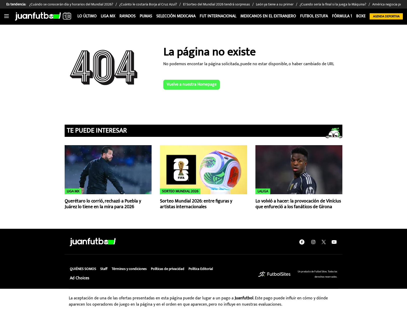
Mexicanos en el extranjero (268, 16)
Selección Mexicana (175, 16)
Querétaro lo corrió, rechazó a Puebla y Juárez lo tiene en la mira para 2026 (103, 204)
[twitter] (324, 242)
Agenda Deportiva (386, 16)
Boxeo (362, 16)
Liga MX (108, 16)
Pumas (146, 16)
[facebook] (302, 242)
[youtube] (334, 242)
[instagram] (313, 242)
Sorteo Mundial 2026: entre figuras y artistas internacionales (196, 204)
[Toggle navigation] (6, 16)
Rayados (127, 16)
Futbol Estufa (314, 16)
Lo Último (87, 16)
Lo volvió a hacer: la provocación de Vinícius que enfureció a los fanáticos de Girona (298, 204)
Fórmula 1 (342, 16)
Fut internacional (218, 16)
